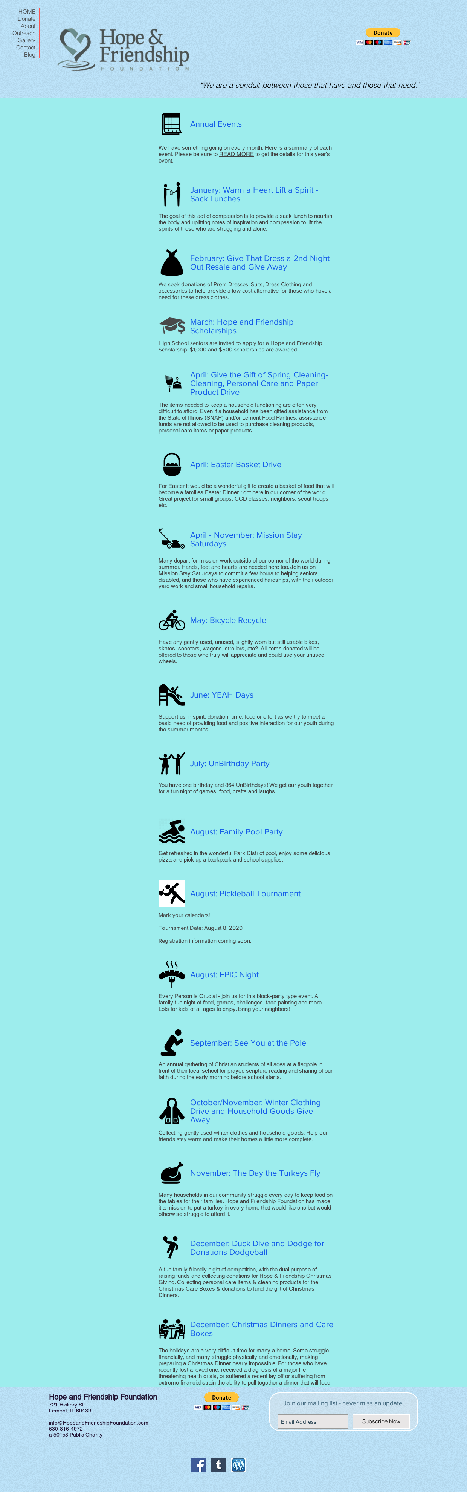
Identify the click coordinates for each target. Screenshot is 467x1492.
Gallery (26, 40)
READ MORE (236, 154)
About (28, 25)
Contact (25, 47)
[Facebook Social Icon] (198, 1465)
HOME (26, 11)
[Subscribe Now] (381, 1421)
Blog (29, 54)
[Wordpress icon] (238, 1465)
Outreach (23, 33)
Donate (26, 18)
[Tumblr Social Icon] (218, 1465)
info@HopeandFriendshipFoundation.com (98, 1423)
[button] (383, 36)
